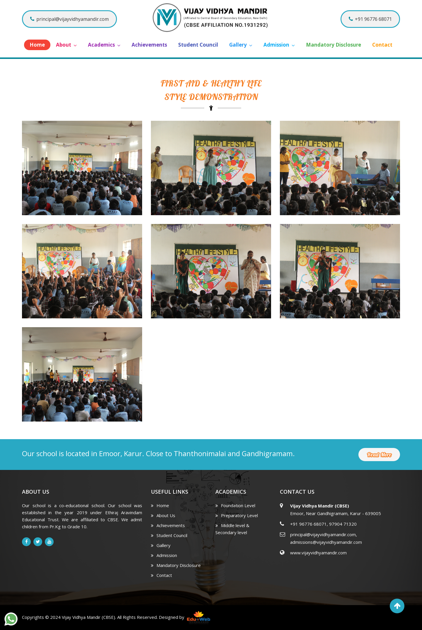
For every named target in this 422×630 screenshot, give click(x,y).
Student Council (198, 44)
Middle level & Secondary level (232, 528)
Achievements (149, 44)
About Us (163, 515)
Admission (279, 44)
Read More (379, 454)
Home (37, 44)
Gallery (240, 44)
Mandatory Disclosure (333, 44)
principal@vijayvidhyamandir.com (69, 19)
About (66, 44)
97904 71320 (343, 524)
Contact (382, 44)
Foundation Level (235, 505)
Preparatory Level (236, 515)
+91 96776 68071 (370, 19)
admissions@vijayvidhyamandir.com (326, 542)
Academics (104, 44)
